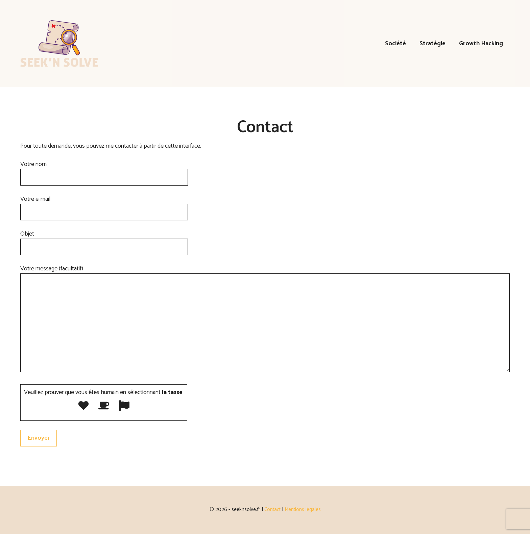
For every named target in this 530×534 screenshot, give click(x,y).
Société (395, 44)
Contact (272, 509)
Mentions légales (303, 509)
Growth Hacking (481, 44)
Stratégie (432, 44)
